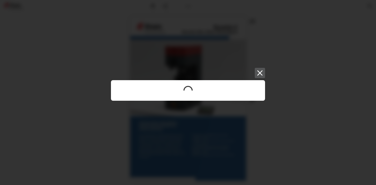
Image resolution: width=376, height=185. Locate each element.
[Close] (260, 73)
